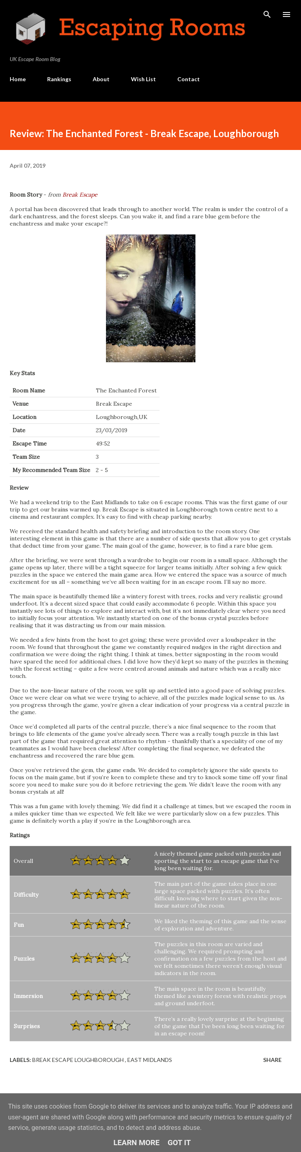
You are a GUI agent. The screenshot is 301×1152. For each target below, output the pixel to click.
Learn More (137, 1142)
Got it (179, 1142)
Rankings (59, 79)
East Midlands (149, 1059)
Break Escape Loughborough (78, 1059)
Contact (188, 79)
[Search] (267, 14)
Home (18, 79)
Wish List (143, 79)
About (101, 79)
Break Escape (80, 194)
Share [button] (272, 1059)
